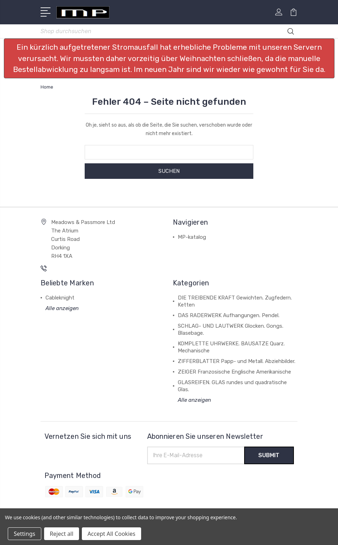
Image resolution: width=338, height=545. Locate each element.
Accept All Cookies (111, 534)
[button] (169, 58)
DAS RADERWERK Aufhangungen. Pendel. (228, 315)
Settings (24, 534)
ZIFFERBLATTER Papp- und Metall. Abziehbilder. (236, 361)
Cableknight (60, 298)
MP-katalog (192, 237)
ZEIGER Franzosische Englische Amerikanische (234, 372)
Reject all (61, 534)
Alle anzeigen (62, 308)
